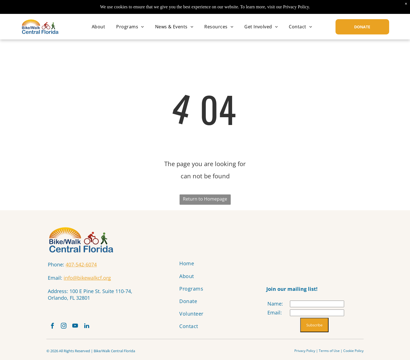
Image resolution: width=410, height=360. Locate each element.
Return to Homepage (205, 199)
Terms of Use (329, 353)
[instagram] (67, 328)
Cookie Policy (353, 353)
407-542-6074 (81, 264)
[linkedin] (94, 328)
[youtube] (80, 328)
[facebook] (53, 328)
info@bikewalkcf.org (87, 277)
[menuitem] (98, 26)
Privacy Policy (304, 353)
